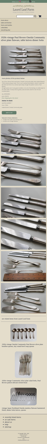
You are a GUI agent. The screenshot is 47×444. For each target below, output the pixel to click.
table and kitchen (6, 23)
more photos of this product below (13, 78)
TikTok (33, 2)
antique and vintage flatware (10, 121)
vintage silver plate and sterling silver (12, 119)
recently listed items (13, 417)
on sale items (10, 419)
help (6, 424)
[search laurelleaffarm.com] (35, 16)
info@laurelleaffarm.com (23, 440)
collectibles (4, 27)
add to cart (9, 112)
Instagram (24, 2)
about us (8, 422)
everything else (5, 30)
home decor (4, 20)
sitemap (8, 427)
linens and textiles (6, 25)
